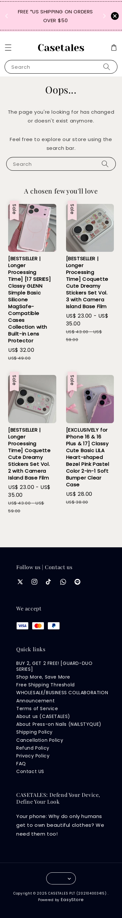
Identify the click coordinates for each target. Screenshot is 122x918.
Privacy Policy (32, 756)
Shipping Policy (34, 732)
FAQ (21, 763)
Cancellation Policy (39, 740)
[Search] (106, 66)
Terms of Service (37, 708)
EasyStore (72, 899)
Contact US (30, 771)
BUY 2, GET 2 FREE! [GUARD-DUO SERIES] (54, 666)
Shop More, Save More (43, 677)
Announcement (35, 700)
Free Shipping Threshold (45, 684)
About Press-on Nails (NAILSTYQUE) (59, 724)
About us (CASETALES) (43, 716)
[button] (8, 47)
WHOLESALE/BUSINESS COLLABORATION (62, 692)
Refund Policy (32, 748)
